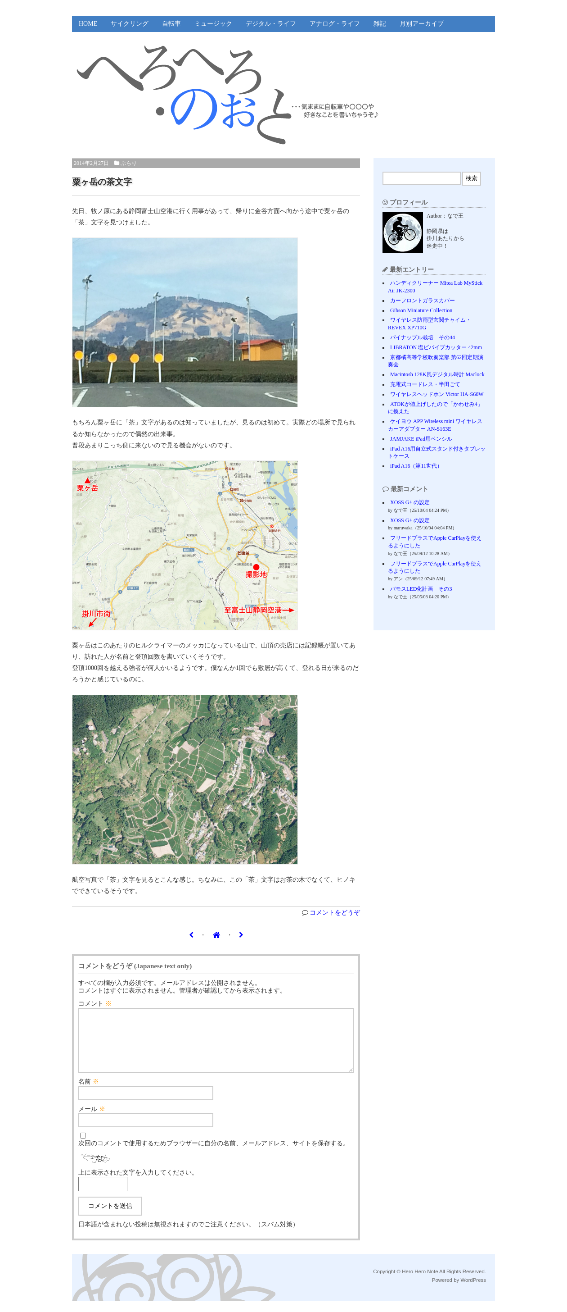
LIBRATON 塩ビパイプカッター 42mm (436, 347)
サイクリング (129, 23)
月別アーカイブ (422, 23)
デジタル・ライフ (271, 23)
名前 (88, 1092)
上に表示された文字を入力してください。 (138, 1183)
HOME (88, 23)
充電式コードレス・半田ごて (425, 384)
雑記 (380, 23)
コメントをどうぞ (335, 912)
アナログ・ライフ (335, 23)
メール (91, 1119)
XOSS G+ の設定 (410, 502)
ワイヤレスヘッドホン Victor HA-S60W (437, 394)
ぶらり (129, 163)
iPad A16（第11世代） (416, 466)
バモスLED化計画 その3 (421, 589)
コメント (95, 1003)
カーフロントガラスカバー (422, 300)
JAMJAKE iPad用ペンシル (421, 439)
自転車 (171, 23)
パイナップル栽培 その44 (422, 337)
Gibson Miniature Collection (421, 310)
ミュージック (213, 23)
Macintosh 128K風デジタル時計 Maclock (437, 374)
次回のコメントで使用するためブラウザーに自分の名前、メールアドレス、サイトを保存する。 (213, 1154)
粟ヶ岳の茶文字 (102, 182)
